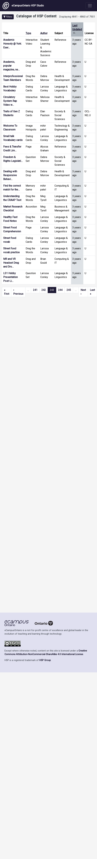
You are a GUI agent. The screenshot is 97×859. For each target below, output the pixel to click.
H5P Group (45, 660)
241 (35, 289)
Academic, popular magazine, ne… (11, 65)
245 (69, 289)
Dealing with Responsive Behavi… (10, 175)
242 (43, 289)
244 (60, 289)
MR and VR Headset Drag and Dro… (11, 262)
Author (44, 33)
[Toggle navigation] (89, 5)
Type (28, 33)
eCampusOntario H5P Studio (23, 5)
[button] (8, 16)
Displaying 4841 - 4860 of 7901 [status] (77, 16)
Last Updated (77, 29)
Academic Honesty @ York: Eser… (12, 43)
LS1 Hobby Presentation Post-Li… (10, 277)
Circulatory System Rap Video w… (10, 101)
